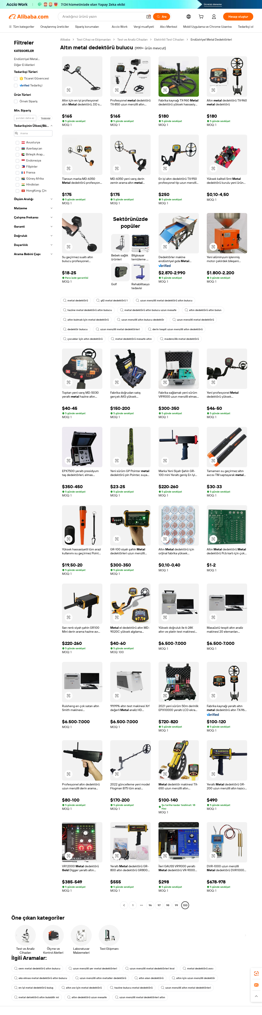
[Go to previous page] (124, 905)
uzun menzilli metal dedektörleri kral (149, 968)
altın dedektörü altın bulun (203, 310)
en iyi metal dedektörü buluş (33, 987)
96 (150, 905)
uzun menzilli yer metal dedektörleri (93, 968)
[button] (148, 16)
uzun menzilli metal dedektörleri (118, 329)
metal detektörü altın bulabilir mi (36, 997)
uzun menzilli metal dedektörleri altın (140, 997)
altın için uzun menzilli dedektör (193, 978)
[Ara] (161, 16)
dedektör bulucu (75, 329)
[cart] (202, 17)
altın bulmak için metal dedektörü (86, 319)
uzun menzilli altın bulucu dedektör (140, 319)
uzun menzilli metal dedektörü (193, 319)
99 (176, 905)
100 (185, 905)
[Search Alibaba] (102, 16)
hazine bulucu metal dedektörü (131, 987)
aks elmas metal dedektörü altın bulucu (40, 978)
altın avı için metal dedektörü (82, 987)
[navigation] (33, 473)
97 (159, 905)
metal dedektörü (75, 300)
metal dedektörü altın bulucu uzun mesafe (148, 310)
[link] (256, 973)
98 (167, 905)
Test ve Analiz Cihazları (132, 39)
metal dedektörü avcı (198, 968)
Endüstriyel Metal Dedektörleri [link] (211, 39)
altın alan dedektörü (149, 978)
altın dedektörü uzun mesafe (87, 997)
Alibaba (65, 39)
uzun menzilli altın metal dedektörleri (186, 987)
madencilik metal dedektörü (179, 339)
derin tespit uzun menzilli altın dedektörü (175, 329)
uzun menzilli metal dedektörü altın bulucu (164, 300)
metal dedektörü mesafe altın (131, 339)
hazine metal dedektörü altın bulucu (87, 310)
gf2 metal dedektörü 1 (112, 300)
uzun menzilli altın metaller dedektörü (100, 978)
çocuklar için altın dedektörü (83, 339)
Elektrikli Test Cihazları (169, 39)
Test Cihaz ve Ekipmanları (94, 39)
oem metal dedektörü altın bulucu (37, 968)
